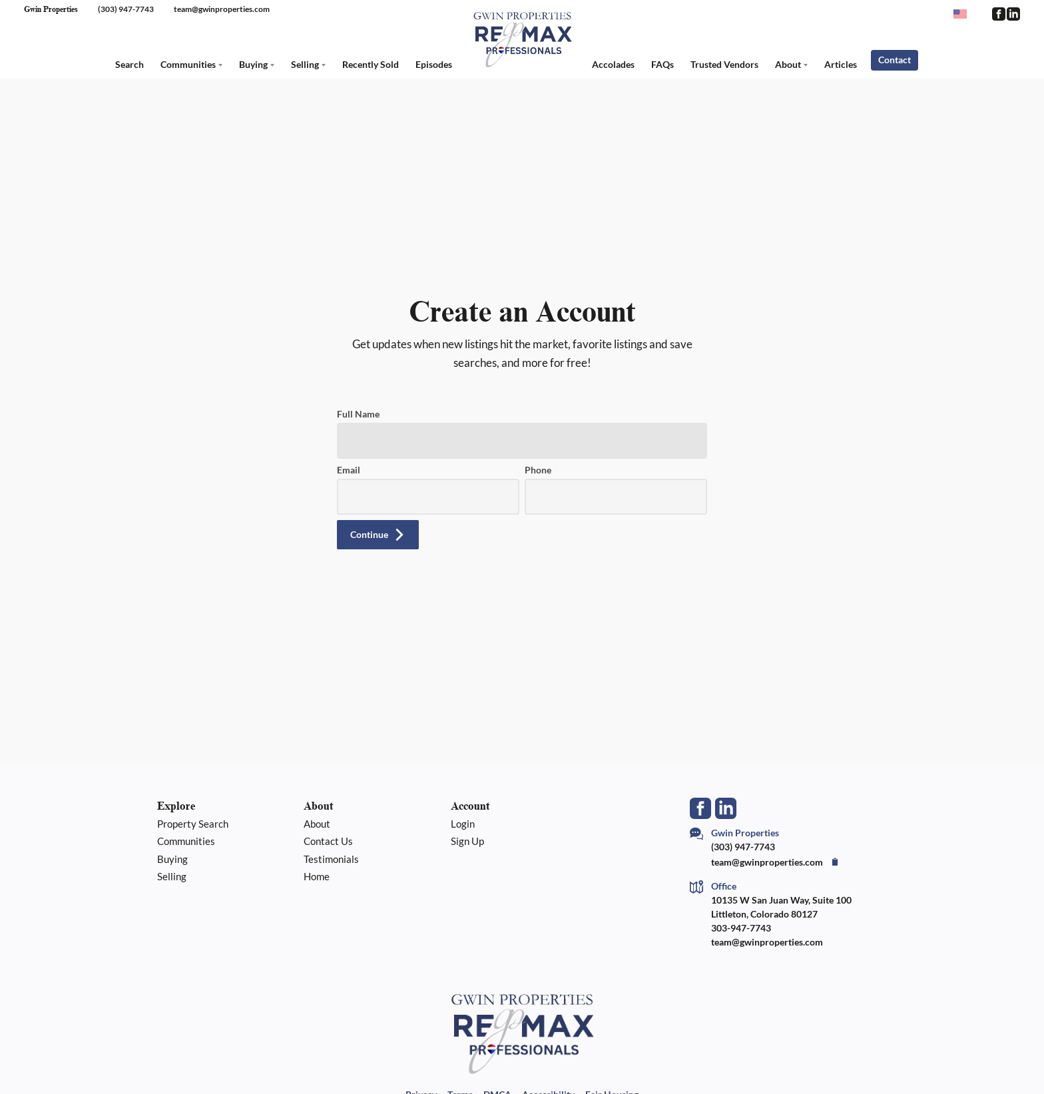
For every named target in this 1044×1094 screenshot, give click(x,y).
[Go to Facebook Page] (998, 14)
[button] (378, 534)
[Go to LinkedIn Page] (1012, 14)
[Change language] (966, 14)
